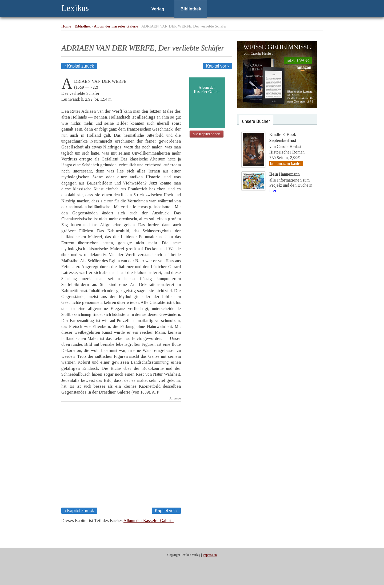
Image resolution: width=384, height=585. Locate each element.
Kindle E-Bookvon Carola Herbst (285, 140)
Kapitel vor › (217, 66)
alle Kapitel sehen (206, 134)
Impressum (210, 555)
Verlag (157, 9)
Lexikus (75, 8)
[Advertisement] (121, 453)
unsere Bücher (256, 121)
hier (273, 190)
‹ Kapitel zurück (79, 66)
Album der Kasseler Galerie (116, 26)
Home (66, 26)
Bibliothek (191, 9)
